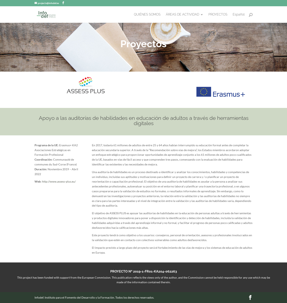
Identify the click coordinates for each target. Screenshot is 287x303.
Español (239, 14)
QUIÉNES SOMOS (147, 14)
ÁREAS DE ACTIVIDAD (182, 14)
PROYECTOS (217, 14)
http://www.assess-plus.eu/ (59, 181)
